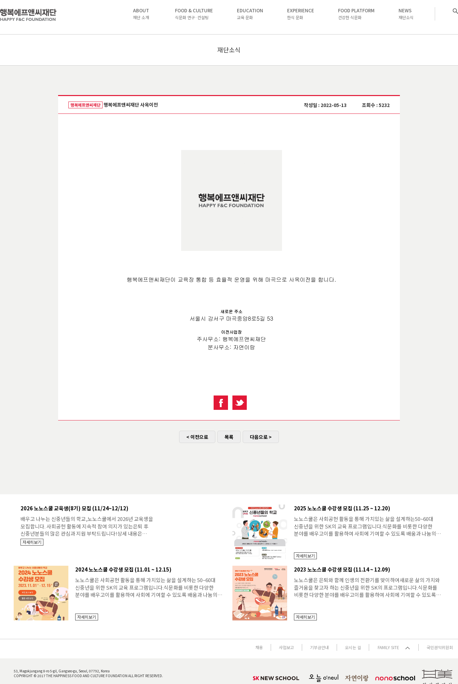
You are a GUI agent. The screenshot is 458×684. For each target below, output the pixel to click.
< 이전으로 (197, 436)
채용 (259, 647)
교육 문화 (250, 13)
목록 (229, 436)
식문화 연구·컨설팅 (194, 13)
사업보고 (286, 647)
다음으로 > (261, 436)
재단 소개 (141, 13)
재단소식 (406, 13)
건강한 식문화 (356, 13)
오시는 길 (353, 647)
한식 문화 (300, 13)
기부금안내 (319, 647)
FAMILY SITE (394, 647)
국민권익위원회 (440, 647)
